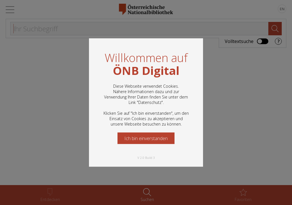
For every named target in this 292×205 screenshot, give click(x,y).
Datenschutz (149, 102)
